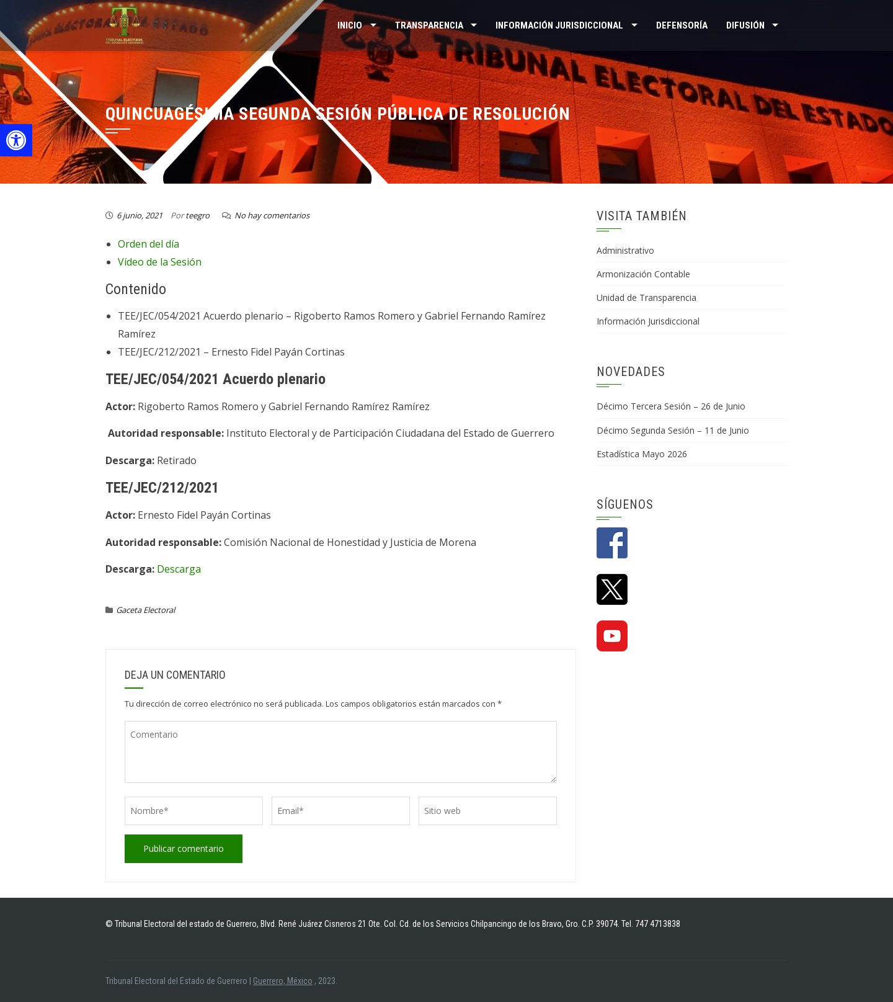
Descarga (179, 569)
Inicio (349, 25)
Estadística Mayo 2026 (642, 454)
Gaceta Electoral (145, 609)
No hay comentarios (271, 215)
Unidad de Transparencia (646, 297)
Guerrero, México (283, 981)
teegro (197, 215)
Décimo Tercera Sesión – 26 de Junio (671, 406)
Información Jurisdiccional (648, 321)
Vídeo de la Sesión (160, 262)
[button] (16, 140)
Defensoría (682, 25)
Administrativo (625, 250)
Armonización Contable (643, 274)
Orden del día (148, 244)
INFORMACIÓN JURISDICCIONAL (559, 25)
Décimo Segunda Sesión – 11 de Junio (673, 430)
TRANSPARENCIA (429, 25)
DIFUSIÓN (745, 25)
